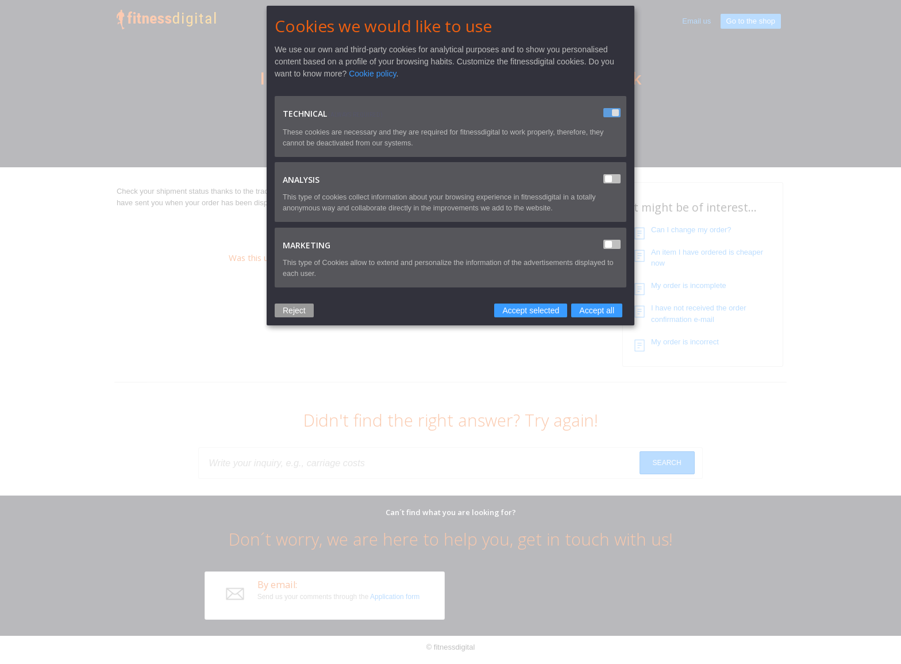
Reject (294, 310)
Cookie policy (372, 73)
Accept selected (530, 310)
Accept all (596, 310)
